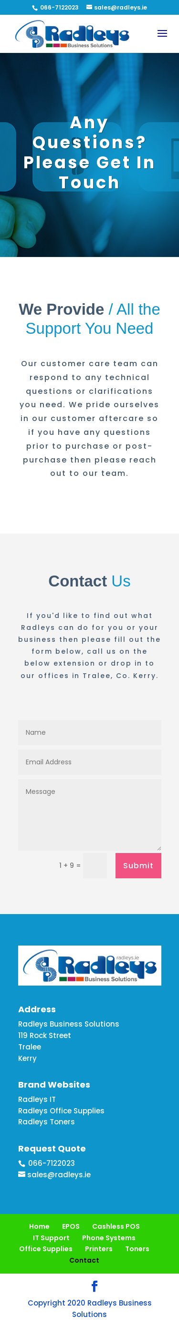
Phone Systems (109, 1238)
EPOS (71, 1226)
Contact (84, 1260)
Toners (137, 1249)
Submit (138, 865)
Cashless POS (116, 1226)
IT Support (51, 1238)
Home (39, 1226)
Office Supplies (46, 1249)
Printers (99, 1249)
